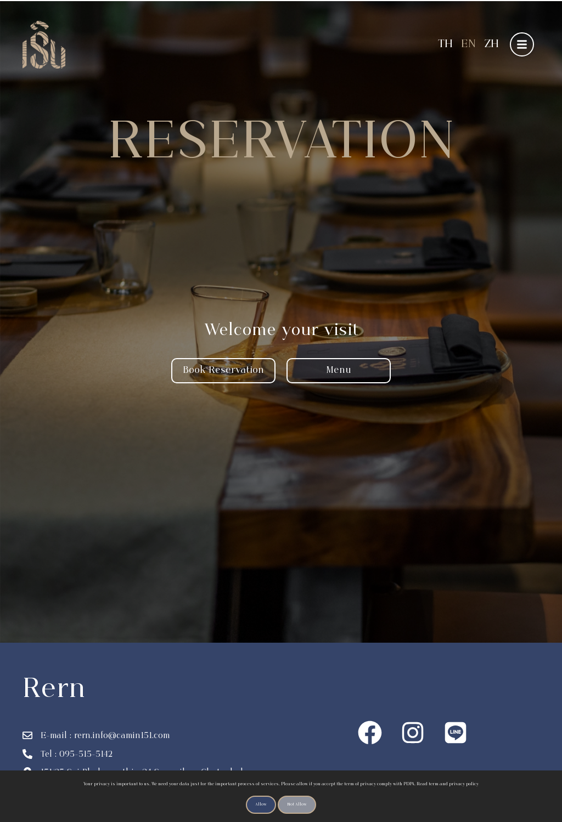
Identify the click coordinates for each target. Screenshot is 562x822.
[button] (522, 44)
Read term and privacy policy (448, 784)
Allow (261, 804)
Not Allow (297, 804)
